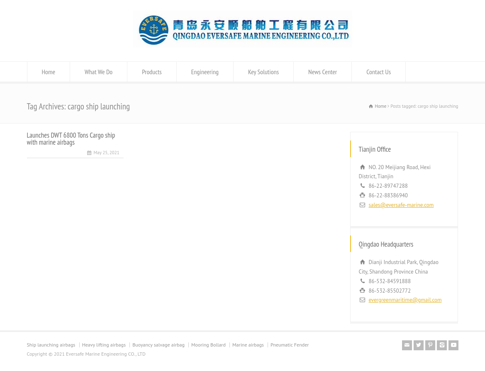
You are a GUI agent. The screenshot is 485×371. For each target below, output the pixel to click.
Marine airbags (248, 345)
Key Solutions (263, 72)
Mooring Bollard (208, 345)
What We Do (98, 72)
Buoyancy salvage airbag (158, 345)
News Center (322, 72)
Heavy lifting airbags (104, 345)
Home (49, 72)
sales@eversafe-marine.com (401, 205)
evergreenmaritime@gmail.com (405, 299)
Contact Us (378, 72)
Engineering (205, 72)
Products (151, 72)
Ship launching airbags (51, 345)
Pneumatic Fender (290, 345)
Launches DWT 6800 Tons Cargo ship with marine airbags (71, 139)
